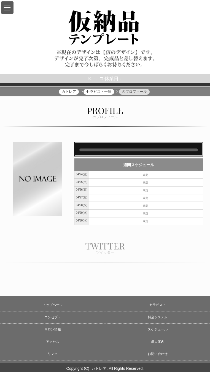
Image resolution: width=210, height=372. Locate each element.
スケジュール (158, 329)
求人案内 (157, 342)
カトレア (99, 368)
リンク (53, 354)
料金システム (158, 317)
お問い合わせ (158, 354)
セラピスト (157, 305)
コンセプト (52, 317)
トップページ (53, 305)
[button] (7, 7)
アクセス (52, 342)
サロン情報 (52, 329)
